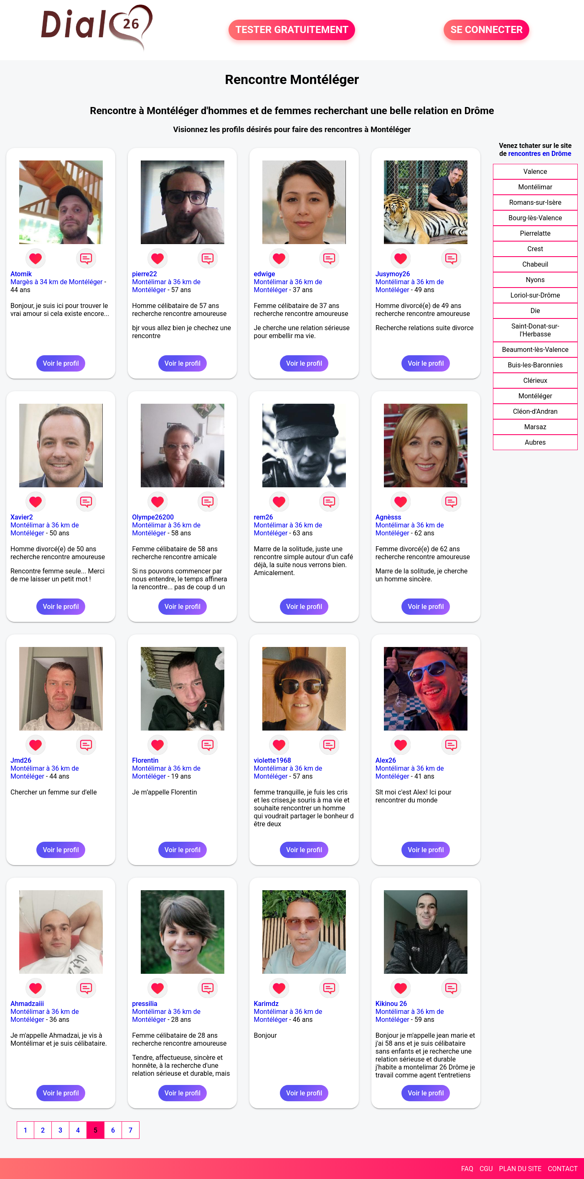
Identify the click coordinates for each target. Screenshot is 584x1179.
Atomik (21, 274)
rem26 (263, 517)
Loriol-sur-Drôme (535, 295)
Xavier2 (21, 517)
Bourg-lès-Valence (535, 218)
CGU (486, 1169)
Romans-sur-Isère (535, 202)
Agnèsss (388, 517)
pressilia (144, 1004)
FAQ (467, 1169)
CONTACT (563, 1169)
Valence (535, 172)
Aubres (535, 442)
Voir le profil (61, 363)
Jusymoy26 (393, 274)
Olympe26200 (153, 517)
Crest (535, 249)
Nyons (535, 280)
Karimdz (266, 1004)
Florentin (145, 760)
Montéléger (535, 396)
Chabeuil (535, 264)
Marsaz (535, 427)
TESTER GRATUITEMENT (291, 30)
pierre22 (144, 274)
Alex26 (386, 760)
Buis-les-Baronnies (535, 365)
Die (535, 311)
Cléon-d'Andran (535, 411)
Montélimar (535, 187)
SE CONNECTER (486, 30)
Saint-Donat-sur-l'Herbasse (535, 330)
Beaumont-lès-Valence (535, 350)
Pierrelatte (535, 233)
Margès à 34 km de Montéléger (56, 282)
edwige (264, 274)
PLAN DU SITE (520, 1169)
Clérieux (535, 381)
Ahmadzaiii (27, 1004)
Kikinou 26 (391, 1004)
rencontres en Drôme (539, 154)
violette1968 (272, 760)
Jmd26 (20, 760)
